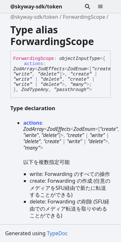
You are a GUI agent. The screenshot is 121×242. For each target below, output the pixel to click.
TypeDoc (57, 233)
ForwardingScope (84, 16)
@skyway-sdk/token (36, 6)
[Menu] (104, 6)
